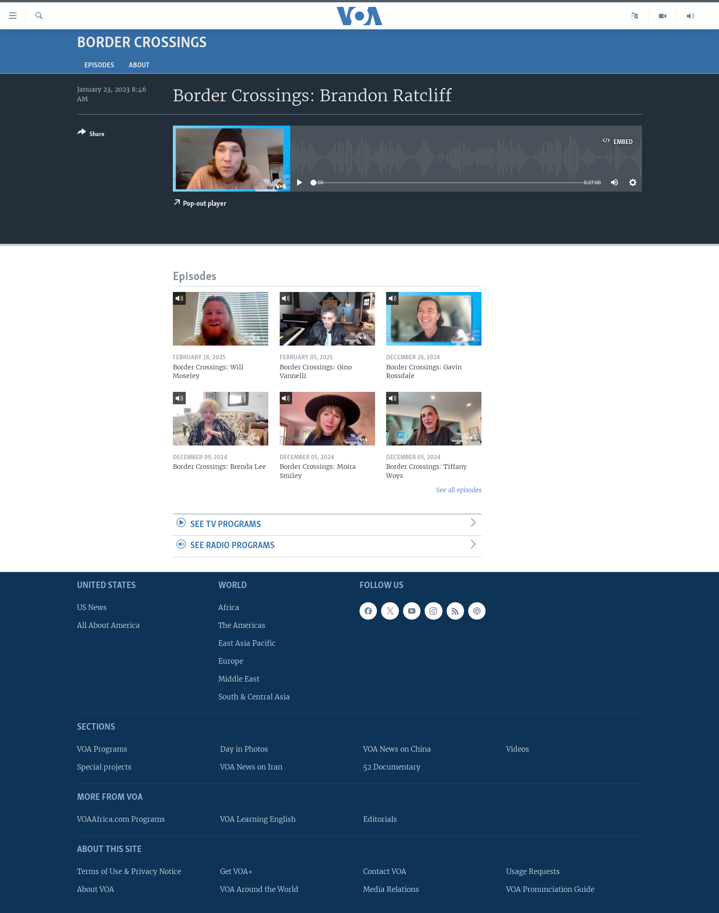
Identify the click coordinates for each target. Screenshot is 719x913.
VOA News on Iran (251, 767)
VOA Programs (102, 749)
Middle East (239, 679)
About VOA (95, 889)
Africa (228, 607)
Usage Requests (533, 871)
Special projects (104, 767)
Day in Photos (244, 749)
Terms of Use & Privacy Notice (129, 871)
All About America (108, 625)
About (139, 65)
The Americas (241, 625)
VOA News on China (397, 749)
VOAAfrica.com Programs (121, 819)
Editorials (380, 819)
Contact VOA (384, 871)
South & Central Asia (254, 697)
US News (92, 607)
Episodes (99, 65)
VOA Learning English (258, 819)
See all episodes (458, 490)
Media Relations (391, 889)
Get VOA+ (236, 871)
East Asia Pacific (247, 643)
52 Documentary (391, 767)
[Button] (91, 135)
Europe (230, 661)
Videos (517, 749)
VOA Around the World (259, 889)
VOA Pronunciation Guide (550, 889)
